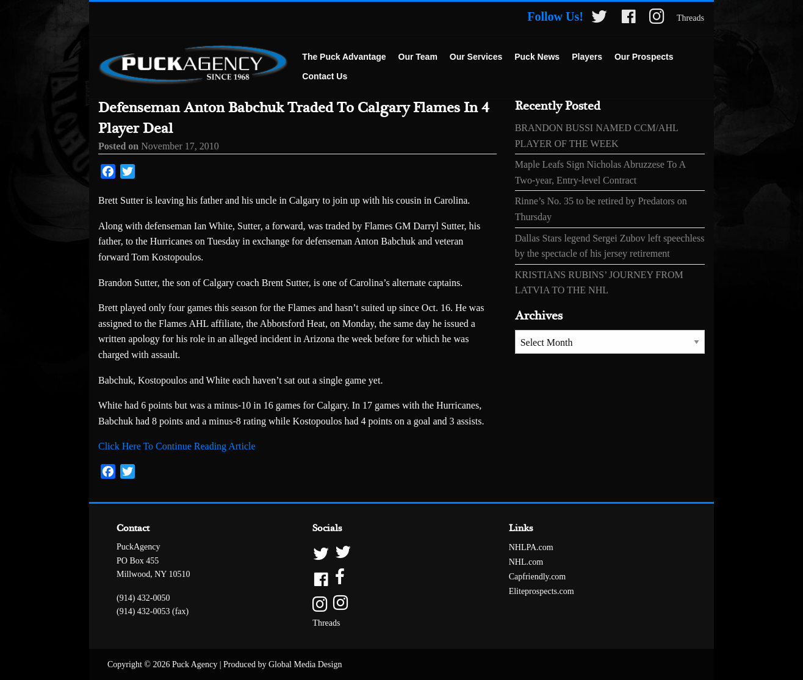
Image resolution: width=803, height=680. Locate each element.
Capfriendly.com (537, 576)
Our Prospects (643, 57)
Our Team (418, 57)
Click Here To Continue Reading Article (177, 446)
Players (587, 57)
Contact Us (324, 76)
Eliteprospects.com (541, 591)
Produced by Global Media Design (282, 664)
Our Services (476, 57)
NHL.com (526, 562)
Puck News (537, 57)
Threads (690, 18)
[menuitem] (344, 57)
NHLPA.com (531, 547)
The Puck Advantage (344, 57)
